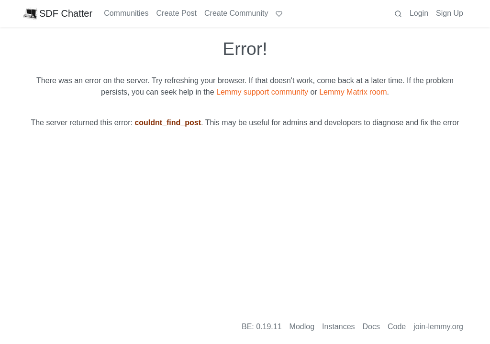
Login (419, 13)
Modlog (302, 326)
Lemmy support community (262, 92)
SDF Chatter (57, 13)
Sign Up (449, 13)
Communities (126, 13)
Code (397, 326)
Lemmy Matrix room (353, 92)
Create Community (236, 13)
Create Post (176, 13)
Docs (371, 326)
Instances (338, 326)
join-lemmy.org (438, 326)
